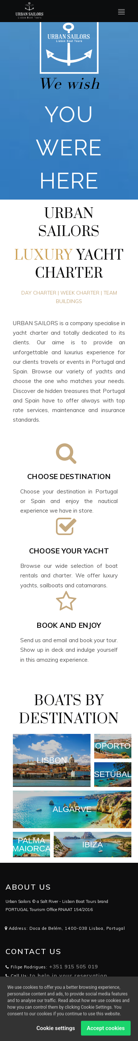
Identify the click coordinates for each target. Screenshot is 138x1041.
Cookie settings (55, 1030)
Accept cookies (106, 1030)
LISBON (51, 760)
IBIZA (92, 844)
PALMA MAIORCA (31, 844)
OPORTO (113, 746)
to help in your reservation (68, 975)
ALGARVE (72, 809)
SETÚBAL (113, 774)
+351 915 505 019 (73, 966)
